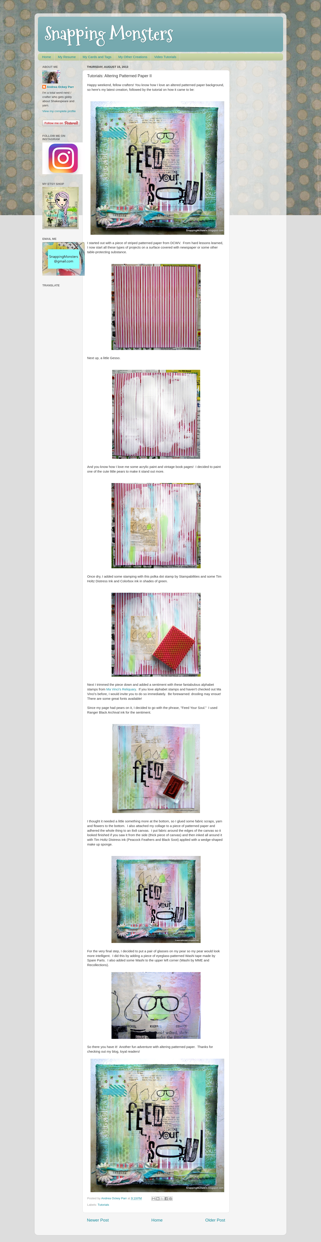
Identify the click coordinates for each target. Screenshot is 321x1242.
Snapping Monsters (109, 34)
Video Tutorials (165, 57)
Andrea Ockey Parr (60, 87)
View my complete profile (59, 111)
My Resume (67, 57)
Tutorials (103, 1204)
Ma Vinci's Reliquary (121, 689)
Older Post (215, 1220)
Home (46, 57)
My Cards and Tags (97, 57)
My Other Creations (132, 57)
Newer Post (98, 1220)
